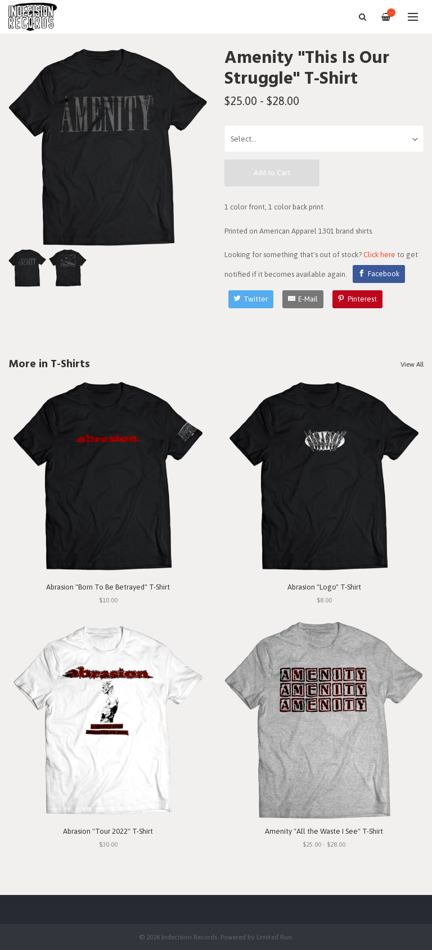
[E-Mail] (302, 299)
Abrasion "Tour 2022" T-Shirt (108, 831)
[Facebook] (379, 274)
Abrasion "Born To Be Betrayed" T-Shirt (108, 587)
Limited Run (274, 936)
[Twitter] (251, 299)
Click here (379, 254)
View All (412, 364)
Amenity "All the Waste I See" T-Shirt (324, 831)
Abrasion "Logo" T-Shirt (324, 587)
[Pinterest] (357, 299)
